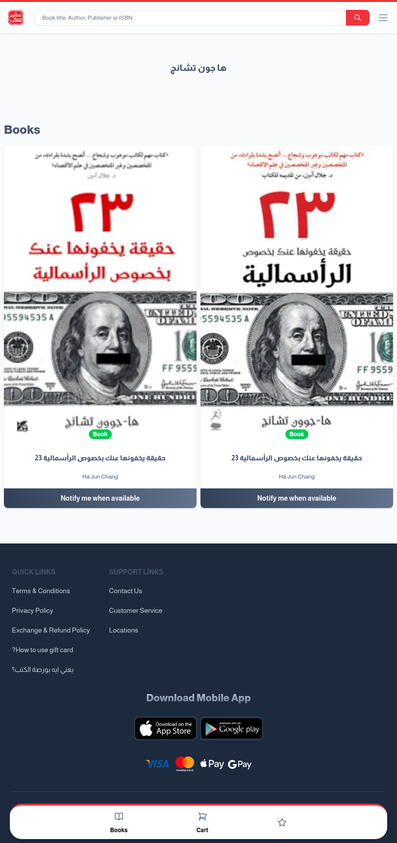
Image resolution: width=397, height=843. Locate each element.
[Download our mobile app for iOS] (165, 728)
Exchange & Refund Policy (51, 630)
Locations (123, 630)
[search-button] (357, 18)
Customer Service (135, 610)
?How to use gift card (42, 650)
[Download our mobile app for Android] (231, 728)
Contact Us (125, 591)
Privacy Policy (32, 610)
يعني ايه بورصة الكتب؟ (43, 669)
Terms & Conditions (41, 591)
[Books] (119, 816)
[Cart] (202, 816)
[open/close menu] (383, 18)
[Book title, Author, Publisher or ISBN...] (192, 18)
